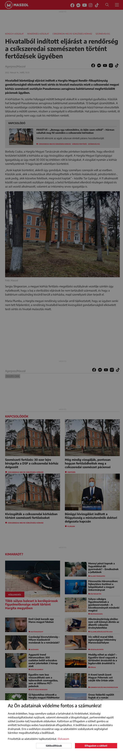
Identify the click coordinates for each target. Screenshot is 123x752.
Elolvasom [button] (63, 738)
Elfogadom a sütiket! (96, 745)
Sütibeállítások (54, 745)
